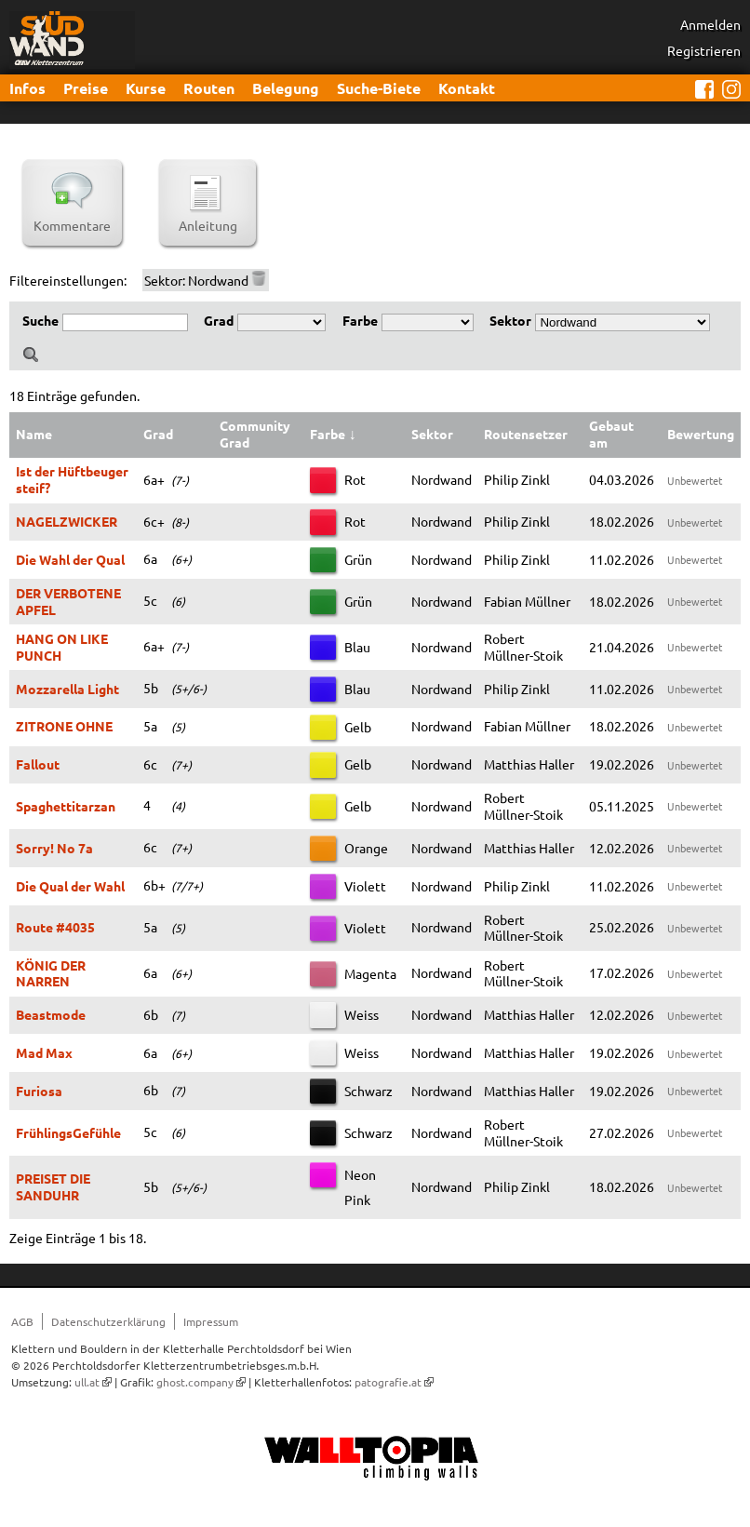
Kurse (146, 88)
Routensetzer (526, 433)
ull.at (87, 1381)
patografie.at (388, 1381)
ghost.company (195, 1381)
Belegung (285, 88)
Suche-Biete (379, 88)
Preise (85, 88)
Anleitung (208, 217)
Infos (27, 88)
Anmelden (710, 24)
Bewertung (700, 433)
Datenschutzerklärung (108, 1321)
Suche (40, 320)
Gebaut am (611, 433)
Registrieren (704, 50)
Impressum (210, 1321)
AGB (22, 1321)
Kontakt (466, 88)
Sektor (510, 320)
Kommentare (72, 217)
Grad (219, 320)
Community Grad (255, 433)
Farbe (360, 320)
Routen (208, 88)
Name (34, 433)
